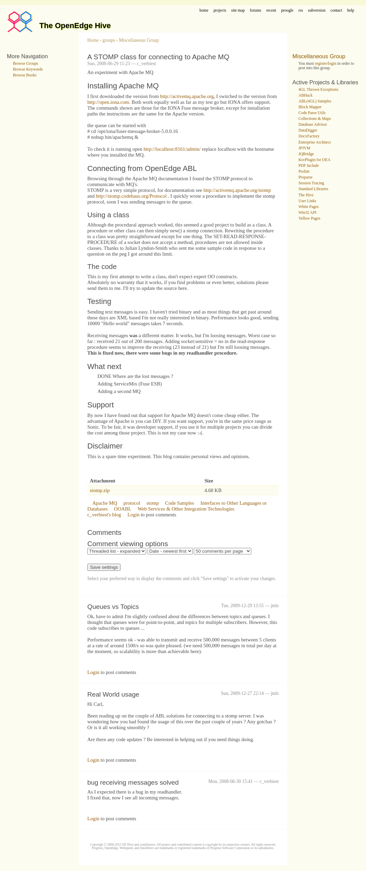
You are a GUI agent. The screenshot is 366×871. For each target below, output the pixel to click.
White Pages (309, 207)
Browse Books (25, 75)
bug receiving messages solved (133, 782)
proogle (287, 10)
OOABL (122, 509)
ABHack (306, 95)
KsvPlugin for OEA (314, 160)
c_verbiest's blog (104, 514)
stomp (153, 503)
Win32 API (308, 212)
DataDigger (308, 130)
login (332, 63)
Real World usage (113, 694)
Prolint (304, 171)
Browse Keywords (28, 69)
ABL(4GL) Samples (315, 101)
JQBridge (306, 154)
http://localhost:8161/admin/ (172, 149)
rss (301, 10)
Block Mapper (310, 107)
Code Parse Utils (312, 113)
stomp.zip (100, 490)
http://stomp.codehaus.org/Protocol (131, 196)
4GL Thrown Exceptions (318, 89)
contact (336, 10)
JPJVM (305, 148)
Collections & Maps (315, 118)
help (350, 10)
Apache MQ (104, 503)
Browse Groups (25, 63)
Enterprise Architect (315, 142)
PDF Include (309, 165)
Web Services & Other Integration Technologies (186, 509)
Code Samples (179, 503)
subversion (317, 10)
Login (133, 514)
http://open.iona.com (108, 102)
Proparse (306, 177)
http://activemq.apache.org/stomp (237, 190)
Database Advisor (313, 124)
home (204, 10)
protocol (131, 503)
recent (271, 10)
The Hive (306, 195)
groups (108, 40)
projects (219, 10)
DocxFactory (309, 136)
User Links (307, 201)
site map (238, 10)
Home (93, 40)
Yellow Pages (309, 218)
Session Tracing (311, 183)
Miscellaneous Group (139, 40)
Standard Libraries (313, 189)
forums (255, 10)
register (321, 63)
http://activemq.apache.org (187, 96)
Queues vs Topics (113, 606)
